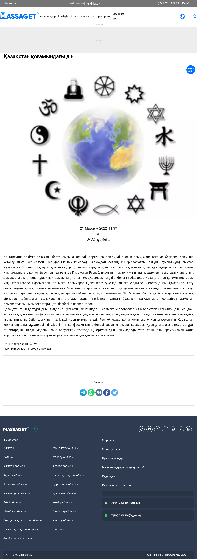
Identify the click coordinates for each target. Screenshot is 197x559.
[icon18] (34, 429)
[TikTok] (141, 429)
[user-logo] (182, 16)
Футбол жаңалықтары (18, 538)
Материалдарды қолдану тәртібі (123, 467)
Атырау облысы (63, 457)
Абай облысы (12, 502)
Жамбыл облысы (14, 511)
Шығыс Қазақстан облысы (21, 529)
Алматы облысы (14, 466)
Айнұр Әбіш (98, 240)
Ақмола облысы (14, 475)
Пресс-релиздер (112, 458)
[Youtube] (149, 429)
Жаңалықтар (48, 16)
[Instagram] (173, 429)
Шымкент (59, 529)
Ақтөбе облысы (63, 466)
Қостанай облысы (64, 493)
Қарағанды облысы (66, 484)
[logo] (20, 16)
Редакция (108, 476)
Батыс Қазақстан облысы (70, 475)
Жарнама (9, 3)
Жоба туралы (111, 449)
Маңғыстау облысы (66, 448)
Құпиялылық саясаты (116, 485)
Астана (8, 457)
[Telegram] (181, 429)
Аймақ (85, 16)
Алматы (8, 448)
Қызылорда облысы (16, 493)
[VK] (157, 429)
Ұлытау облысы (63, 520)
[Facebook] (165, 429)
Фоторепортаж (101, 16)
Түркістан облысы (15, 484)
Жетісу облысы (63, 502)
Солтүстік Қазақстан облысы (22, 520)
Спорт (74, 16)
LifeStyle (63, 16)
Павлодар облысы (65, 511)
